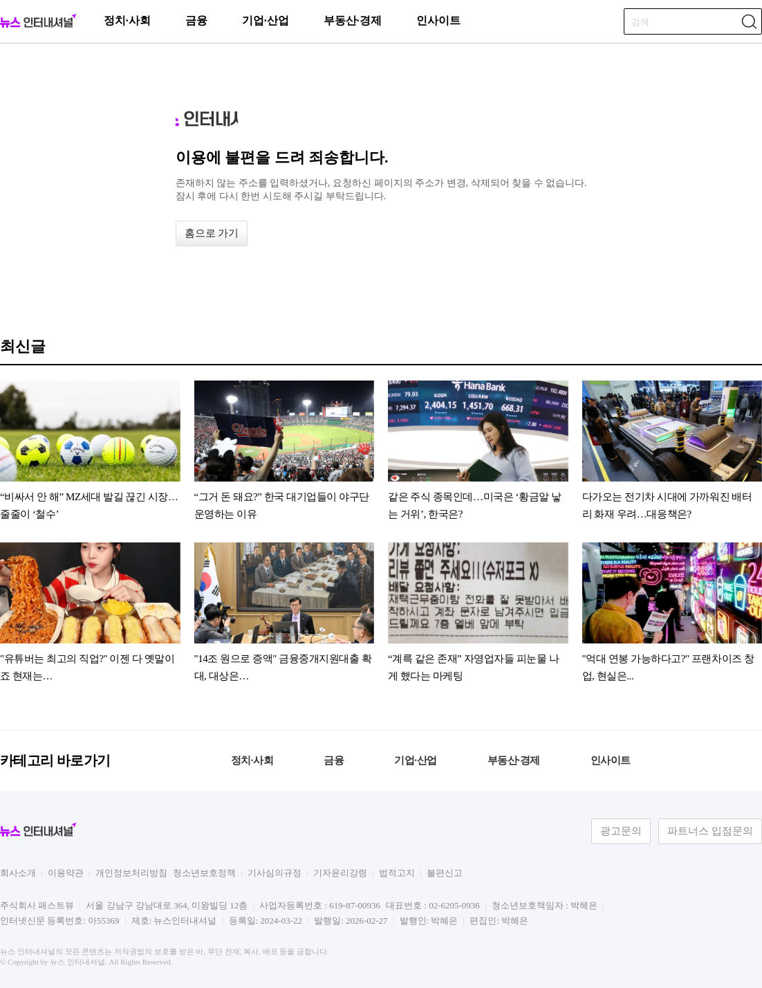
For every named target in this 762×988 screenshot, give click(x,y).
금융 (196, 20)
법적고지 (397, 873)
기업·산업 (265, 20)
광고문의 (621, 830)
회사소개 (18, 873)
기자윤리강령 (340, 873)
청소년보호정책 (204, 873)
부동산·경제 (353, 20)
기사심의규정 (274, 873)
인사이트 (438, 20)
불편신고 (445, 873)
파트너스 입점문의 (710, 830)
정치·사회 (127, 20)
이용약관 (66, 873)
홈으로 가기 (212, 233)
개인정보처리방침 (131, 873)
